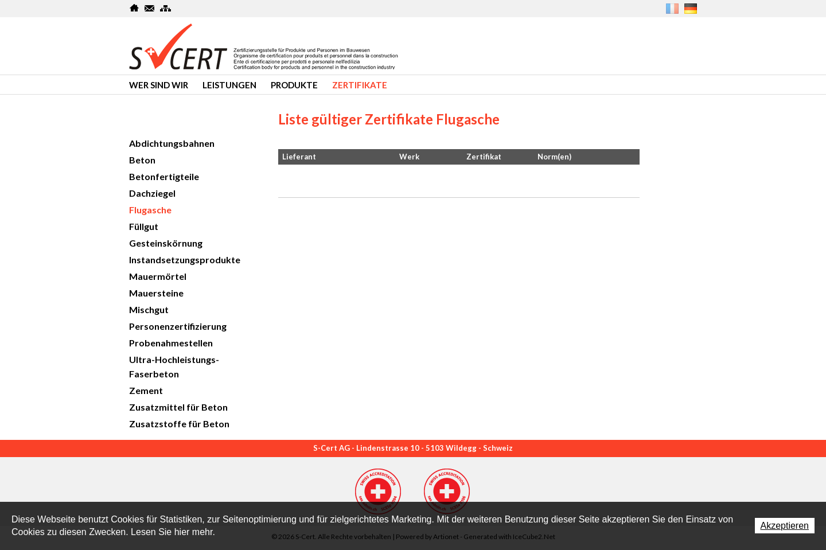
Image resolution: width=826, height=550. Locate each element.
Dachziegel (152, 193)
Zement (146, 390)
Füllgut (143, 226)
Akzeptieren (785, 526)
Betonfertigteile (164, 176)
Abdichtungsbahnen (172, 143)
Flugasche (150, 209)
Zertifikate (359, 85)
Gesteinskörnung (165, 242)
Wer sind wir (158, 85)
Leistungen (229, 85)
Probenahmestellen (171, 342)
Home (134, 8)
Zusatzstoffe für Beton (179, 423)
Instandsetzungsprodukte (184, 259)
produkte (294, 85)
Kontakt (150, 8)
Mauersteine (156, 292)
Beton (142, 159)
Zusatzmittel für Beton (178, 406)
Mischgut (149, 309)
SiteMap (165, 8)
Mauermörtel (157, 276)
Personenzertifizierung (178, 326)
